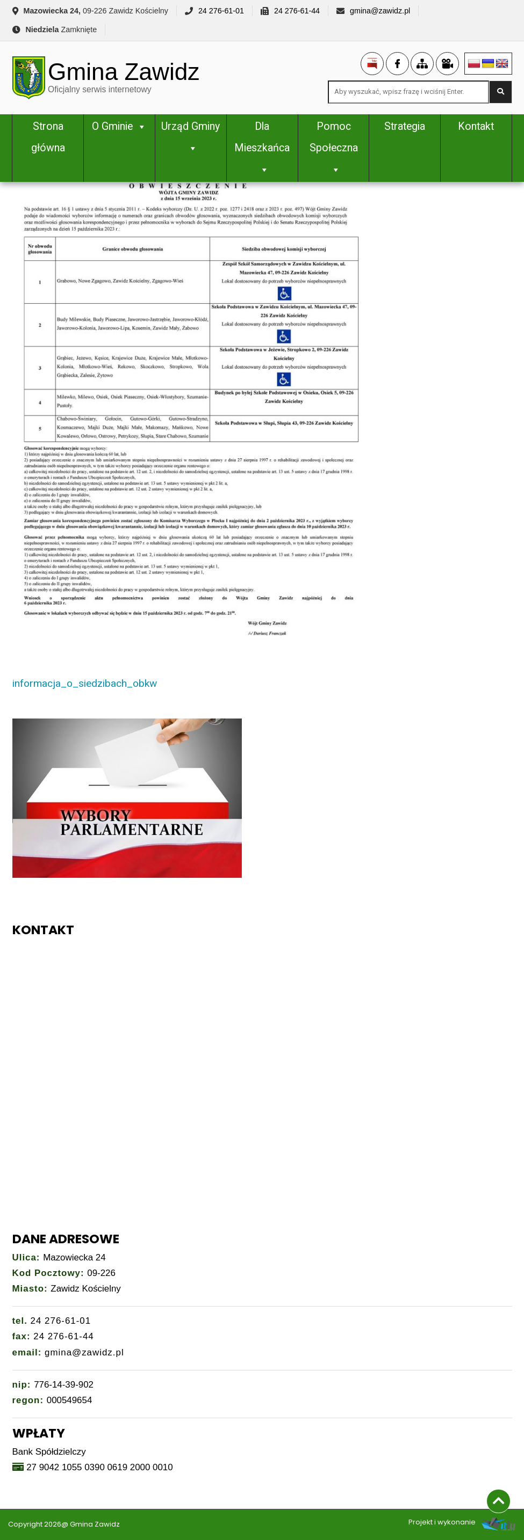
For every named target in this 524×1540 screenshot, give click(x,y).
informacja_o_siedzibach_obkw (84, 683)
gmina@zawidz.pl (380, 10)
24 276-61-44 (297, 10)
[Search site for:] (408, 92)
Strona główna (48, 137)
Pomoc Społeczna (334, 147)
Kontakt (476, 126)
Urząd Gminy (190, 137)
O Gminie (119, 126)
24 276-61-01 (221, 10)
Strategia (404, 126)
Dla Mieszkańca (262, 147)
